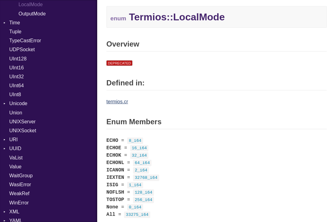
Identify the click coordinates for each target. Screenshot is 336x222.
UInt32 (16, 76)
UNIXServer (22, 121)
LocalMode (31, 4)
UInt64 (16, 85)
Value (15, 166)
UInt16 (16, 67)
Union (15, 112)
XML (14, 211)
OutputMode (32, 13)
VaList (16, 157)
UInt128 (18, 58)
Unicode (18, 103)
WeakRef (19, 193)
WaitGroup (21, 175)
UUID (15, 148)
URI (13, 139)
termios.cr (117, 101)
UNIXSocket (22, 130)
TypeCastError (25, 40)
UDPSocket (22, 49)
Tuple (15, 31)
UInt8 (15, 94)
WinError (19, 202)
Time (14, 22)
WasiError (20, 184)
